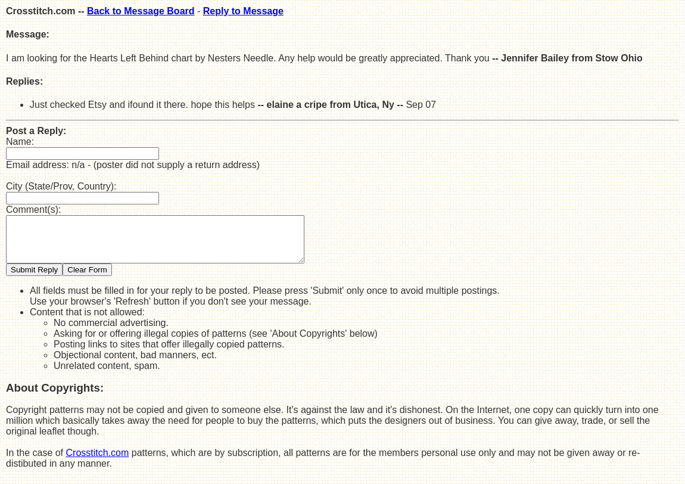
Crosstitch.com (97, 462)
